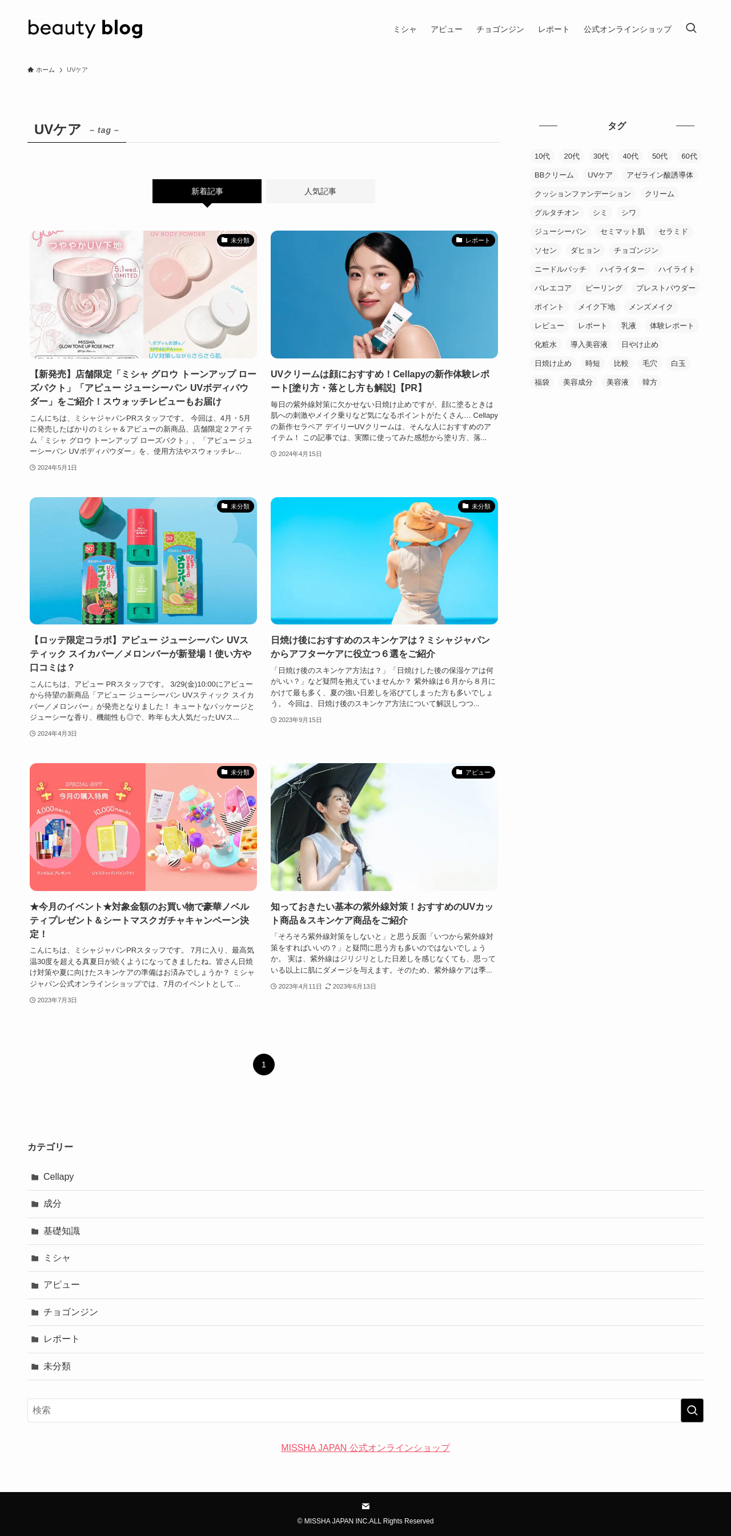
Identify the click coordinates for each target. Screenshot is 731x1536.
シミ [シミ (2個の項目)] (600, 212)
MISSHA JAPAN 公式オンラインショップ (365, 1448)
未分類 (57, 1366)
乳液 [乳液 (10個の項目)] (628, 325)
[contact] (365, 1506)
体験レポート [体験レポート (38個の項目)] (672, 325)
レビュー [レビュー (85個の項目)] (549, 325)
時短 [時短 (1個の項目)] (592, 363)
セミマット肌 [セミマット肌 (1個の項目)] (622, 231)
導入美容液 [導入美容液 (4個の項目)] (589, 344)
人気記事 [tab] (320, 191)
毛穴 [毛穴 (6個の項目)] (649, 363)
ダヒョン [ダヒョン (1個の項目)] (585, 250)
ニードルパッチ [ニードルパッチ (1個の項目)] (561, 269)
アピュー (61, 1284)
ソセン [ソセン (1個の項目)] (546, 250)
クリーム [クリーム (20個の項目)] (659, 194)
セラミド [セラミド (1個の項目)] (673, 231)
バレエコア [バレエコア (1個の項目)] (553, 288)
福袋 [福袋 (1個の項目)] (542, 382)
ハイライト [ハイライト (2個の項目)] (677, 269)
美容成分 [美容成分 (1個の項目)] (578, 382)
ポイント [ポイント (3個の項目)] (549, 307)
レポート (61, 1339)
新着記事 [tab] (207, 191)
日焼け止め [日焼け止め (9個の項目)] (553, 363)
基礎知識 (61, 1231)
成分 (52, 1203)
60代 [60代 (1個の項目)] (689, 156)
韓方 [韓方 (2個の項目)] (649, 382)
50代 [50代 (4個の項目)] (660, 156)
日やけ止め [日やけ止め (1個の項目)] (639, 344)
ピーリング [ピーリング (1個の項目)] (603, 288)
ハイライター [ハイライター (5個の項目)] (622, 269)
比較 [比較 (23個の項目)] (621, 363)
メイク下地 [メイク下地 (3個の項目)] (596, 307)
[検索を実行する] (692, 1410)
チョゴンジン (70, 1312)
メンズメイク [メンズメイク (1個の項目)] (651, 307)
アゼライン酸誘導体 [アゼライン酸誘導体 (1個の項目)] (659, 175)
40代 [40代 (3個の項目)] (630, 156)
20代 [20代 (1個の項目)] (571, 156)
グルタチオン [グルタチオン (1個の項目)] (557, 212)
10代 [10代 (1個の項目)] (542, 156)
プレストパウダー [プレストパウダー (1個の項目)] (666, 288)
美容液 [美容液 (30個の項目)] (618, 382)
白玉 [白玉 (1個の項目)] (678, 363)
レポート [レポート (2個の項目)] (593, 325)
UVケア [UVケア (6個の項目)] (600, 175)
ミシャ (57, 1258)
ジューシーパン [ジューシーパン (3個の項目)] (561, 231)
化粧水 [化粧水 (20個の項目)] (546, 344)
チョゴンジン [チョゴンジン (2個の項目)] (636, 250)
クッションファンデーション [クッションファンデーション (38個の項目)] (583, 194)
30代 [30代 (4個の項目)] (601, 156)
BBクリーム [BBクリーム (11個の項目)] (554, 175)
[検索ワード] (365, 1410)
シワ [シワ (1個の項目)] (628, 212)
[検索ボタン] (691, 29)
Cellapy (58, 1177)
